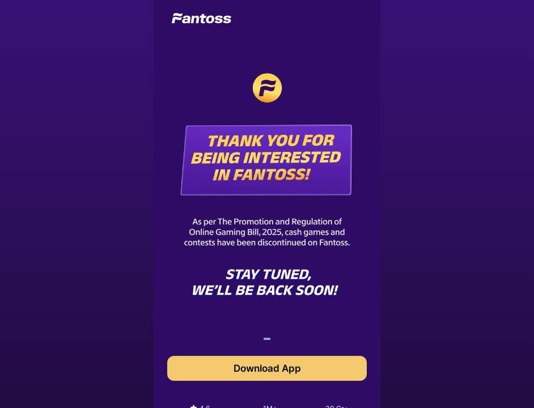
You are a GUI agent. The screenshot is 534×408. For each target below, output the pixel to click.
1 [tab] (266, 340)
